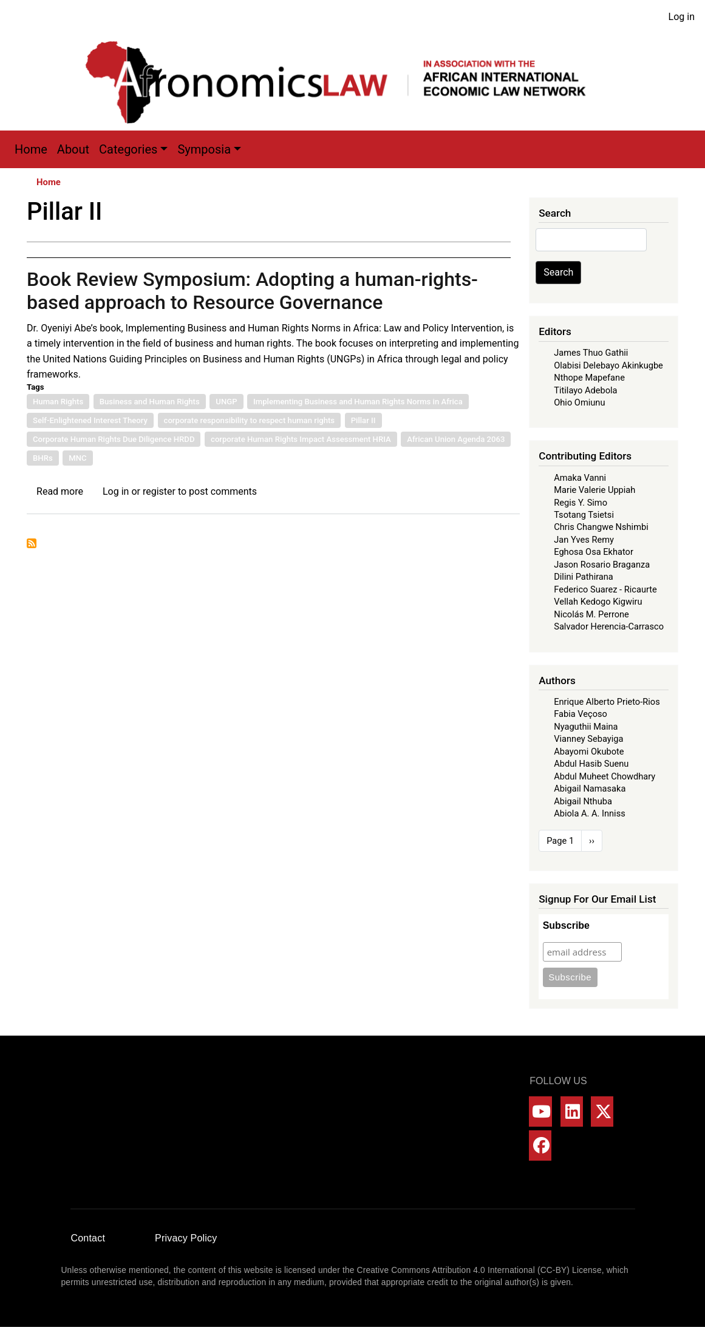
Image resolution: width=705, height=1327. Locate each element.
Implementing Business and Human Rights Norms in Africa (358, 401)
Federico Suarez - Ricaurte (605, 589)
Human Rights (58, 401)
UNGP (226, 401)
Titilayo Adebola (585, 390)
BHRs (43, 458)
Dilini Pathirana (583, 576)
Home (31, 149)
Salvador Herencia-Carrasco (609, 626)
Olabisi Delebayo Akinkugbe (608, 365)
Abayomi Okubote (589, 751)
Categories (128, 149)
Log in (682, 16)
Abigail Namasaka (589, 788)
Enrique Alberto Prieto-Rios (606, 701)
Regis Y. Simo (580, 502)
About (73, 149)
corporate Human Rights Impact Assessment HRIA (301, 439)
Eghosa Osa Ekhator (593, 551)
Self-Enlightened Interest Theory (90, 420)
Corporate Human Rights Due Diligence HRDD (113, 439)
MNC (77, 458)
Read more (59, 491)
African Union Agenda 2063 (456, 439)
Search (558, 272)
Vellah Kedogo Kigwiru (598, 601)
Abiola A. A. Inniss (589, 813)
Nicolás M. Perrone (591, 614)
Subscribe (566, 925)
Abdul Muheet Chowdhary (604, 776)
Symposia (204, 149)
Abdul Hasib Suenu (591, 763)
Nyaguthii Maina (586, 726)
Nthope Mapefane (589, 377)
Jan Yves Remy (584, 539)
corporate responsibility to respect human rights (249, 420)
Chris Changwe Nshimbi (601, 526)
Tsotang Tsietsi (584, 514)
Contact (88, 1238)
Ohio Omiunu (579, 402)
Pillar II (363, 420)
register (159, 491)
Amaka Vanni (580, 477)
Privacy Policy (186, 1238)
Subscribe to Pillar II (31, 543)
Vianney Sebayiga (588, 738)
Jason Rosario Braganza (602, 564)
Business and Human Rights (150, 401)
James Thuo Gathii (591, 352)
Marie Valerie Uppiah (594, 489)
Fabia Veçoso (580, 713)
